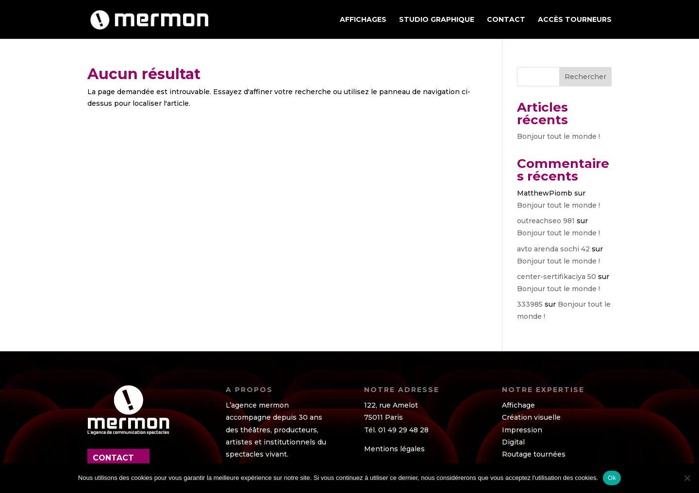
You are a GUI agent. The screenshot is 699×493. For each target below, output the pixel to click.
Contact (506, 20)
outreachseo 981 (546, 220)
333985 (530, 304)
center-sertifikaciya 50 (556, 276)
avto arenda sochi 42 (553, 249)
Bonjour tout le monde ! (558, 136)
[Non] (687, 478)
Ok (612, 477)
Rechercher (585, 76)
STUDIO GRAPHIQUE (436, 20)
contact (113, 457)
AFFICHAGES (363, 20)
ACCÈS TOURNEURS (575, 20)
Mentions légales (394, 448)
